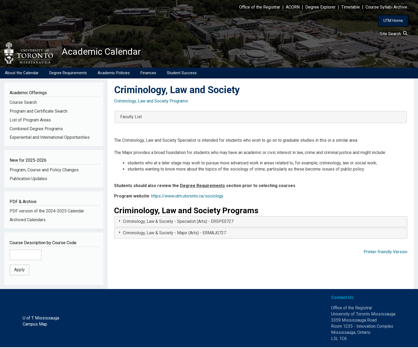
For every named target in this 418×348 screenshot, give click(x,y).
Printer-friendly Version (385, 252)
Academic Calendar (103, 52)
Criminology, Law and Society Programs (151, 101)
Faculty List (131, 117)
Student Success (182, 73)
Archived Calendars (28, 220)
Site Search (393, 33)
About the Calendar (22, 73)
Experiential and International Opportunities (50, 138)
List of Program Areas (30, 120)
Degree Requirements (68, 73)
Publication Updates (28, 179)
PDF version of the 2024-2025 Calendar (47, 211)
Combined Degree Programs (36, 129)
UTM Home (393, 20)
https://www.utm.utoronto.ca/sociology (187, 196)
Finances (148, 73)
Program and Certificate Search (38, 111)
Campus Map (35, 324)
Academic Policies (114, 73)
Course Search (23, 102)
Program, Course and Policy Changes (44, 170)
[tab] (260, 222)
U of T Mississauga (41, 318)
